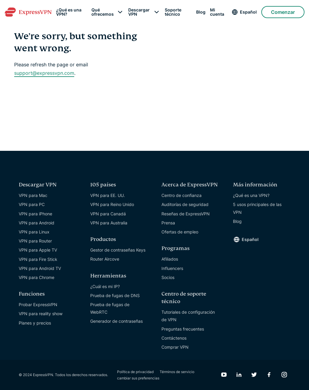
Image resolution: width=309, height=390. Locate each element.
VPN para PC (32, 204)
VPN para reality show (40, 313)
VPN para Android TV (40, 268)
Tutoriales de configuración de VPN (188, 315)
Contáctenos (173, 338)
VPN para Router (35, 240)
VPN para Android (36, 222)
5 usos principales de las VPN (257, 208)
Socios (167, 277)
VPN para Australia (108, 222)
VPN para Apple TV (38, 249)
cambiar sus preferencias (138, 378)
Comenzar (283, 12)
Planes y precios (35, 322)
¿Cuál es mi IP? (105, 286)
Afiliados (169, 259)
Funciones (32, 294)
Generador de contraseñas (116, 321)
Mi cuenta (217, 12)
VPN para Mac (33, 195)
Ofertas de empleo (179, 231)
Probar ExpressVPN (38, 304)
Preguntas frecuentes (182, 328)
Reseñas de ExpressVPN (185, 213)
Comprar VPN (175, 347)
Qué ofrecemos (102, 12)
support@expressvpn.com (44, 73)
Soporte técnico (173, 12)
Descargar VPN (139, 12)
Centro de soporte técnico (183, 298)
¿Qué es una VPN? (68, 12)
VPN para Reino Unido (112, 204)
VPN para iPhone (35, 213)
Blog (200, 12)
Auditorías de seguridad (185, 204)
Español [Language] (248, 11)
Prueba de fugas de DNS (115, 295)
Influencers (172, 268)
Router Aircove (104, 259)
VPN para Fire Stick (38, 259)
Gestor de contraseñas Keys (117, 249)
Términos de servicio (177, 371)
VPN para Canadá (108, 213)
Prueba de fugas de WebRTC (109, 308)
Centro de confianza (181, 195)
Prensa (168, 222)
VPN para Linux (34, 231)
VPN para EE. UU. (107, 195)
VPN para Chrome (36, 277)
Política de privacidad (135, 371)
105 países (103, 185)
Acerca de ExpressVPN (189, 185)
